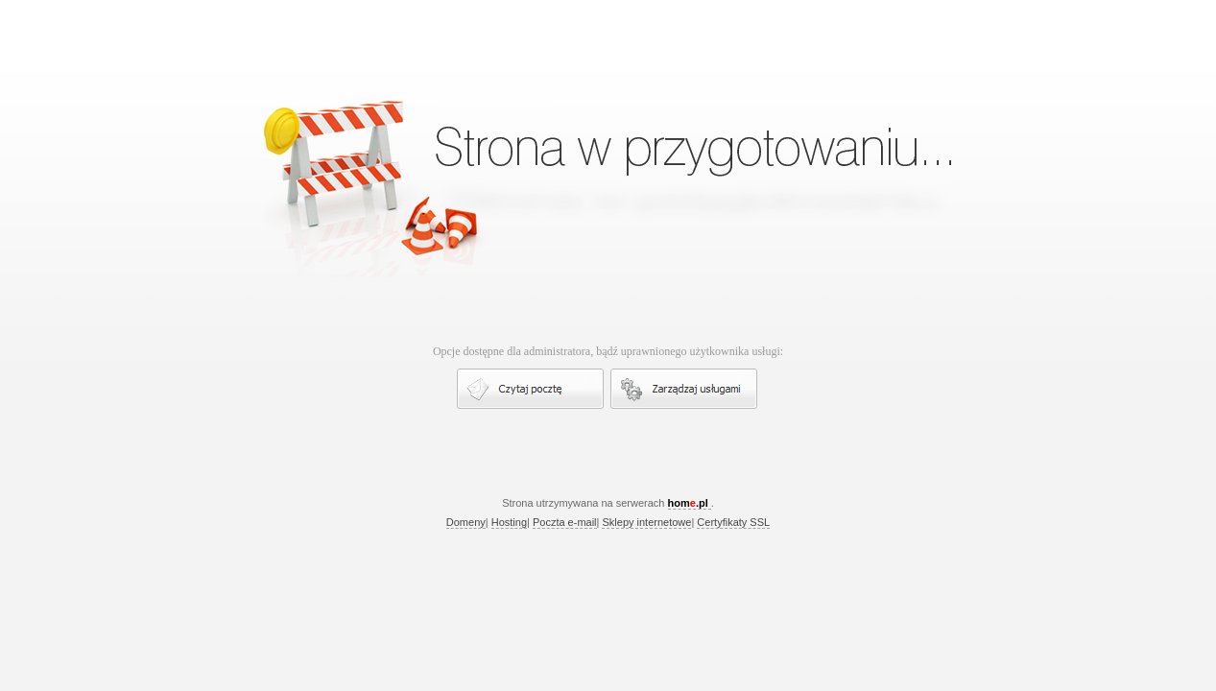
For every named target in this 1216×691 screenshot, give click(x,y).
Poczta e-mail (565, 522)
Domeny (466, 522)
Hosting (509, 522)
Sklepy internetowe (646, 522)
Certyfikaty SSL (733, 522)
